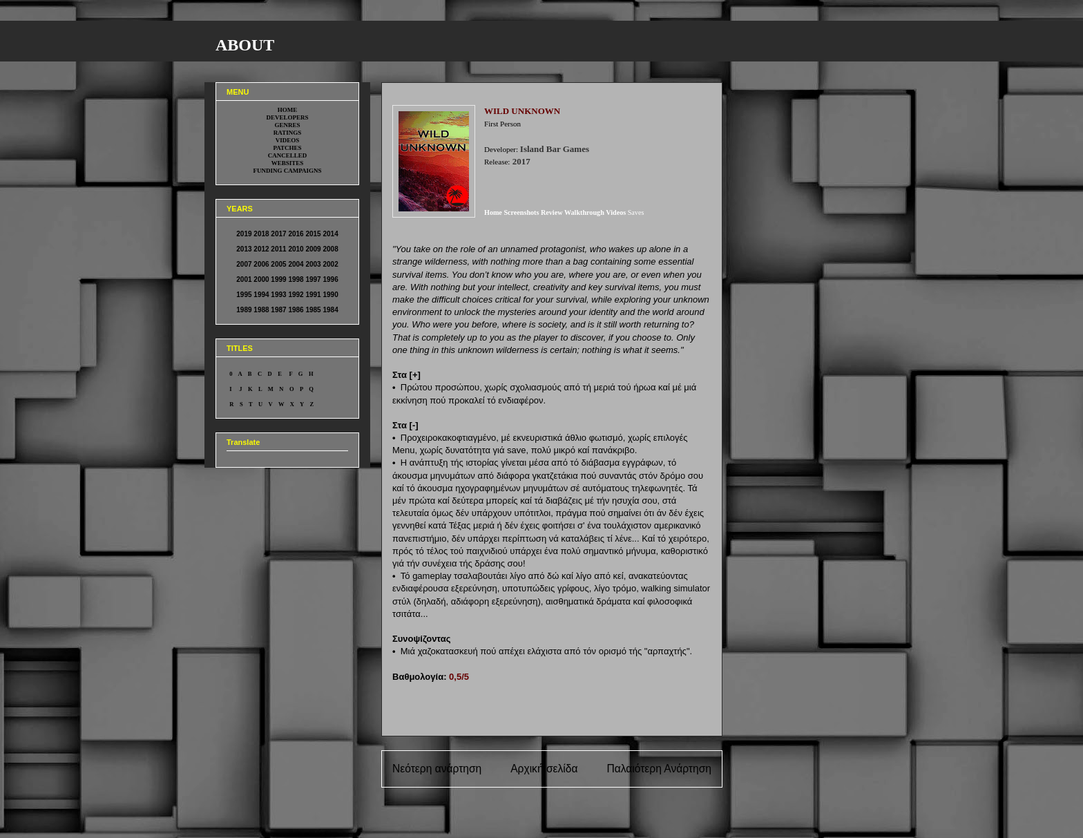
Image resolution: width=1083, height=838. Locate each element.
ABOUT (244, 45)
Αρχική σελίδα (543, 768)
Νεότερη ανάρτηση (436, 768)
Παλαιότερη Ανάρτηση (658, 768)
